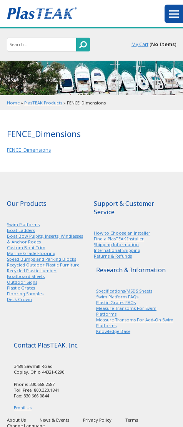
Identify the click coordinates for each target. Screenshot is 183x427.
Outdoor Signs (22, 282)
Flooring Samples (25, 293)
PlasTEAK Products (43, 103)
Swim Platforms (23, 224)
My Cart (139, 44)
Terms (131, 420)
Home (13, 103)
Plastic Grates (21, 288)
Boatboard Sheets (26, 276)
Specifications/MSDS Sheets (124, 291)
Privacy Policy (97, 420)
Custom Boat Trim (26, 247)
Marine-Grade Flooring (31, 253)
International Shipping (117, 250)
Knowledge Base (113, 331)
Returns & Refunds (113, 256)
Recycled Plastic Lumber (32, 270)
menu (174, 14)
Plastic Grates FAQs (116, 302)
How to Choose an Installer (122, 233)
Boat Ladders (21, 230)
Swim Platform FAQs (117, 297)
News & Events (54, 420)
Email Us (23, 407)
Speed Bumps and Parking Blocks (41, 259)
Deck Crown (19, 299)
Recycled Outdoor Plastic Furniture (43, 265)
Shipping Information (116, 244)
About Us (16, 420)
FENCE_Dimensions (29, 150)
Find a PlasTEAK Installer (119, 239)
